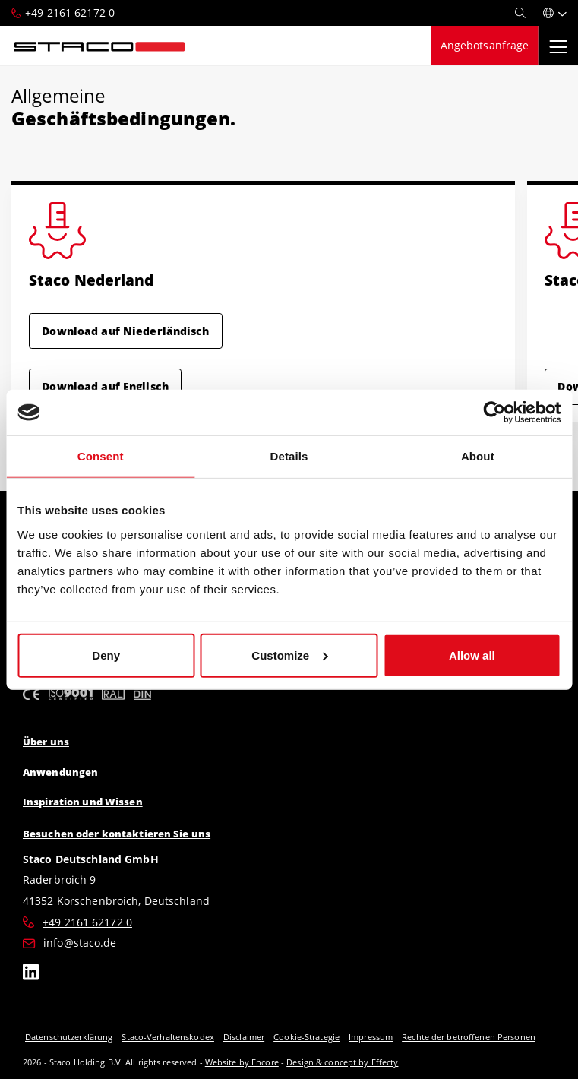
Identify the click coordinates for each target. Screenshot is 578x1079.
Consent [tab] (100, 456)
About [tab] (477, 456)
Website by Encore (242, 1062)
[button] (555, 13)
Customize (289, 654)
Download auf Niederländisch (125, 331)
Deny (106, 654)
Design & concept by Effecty (342, 1062)
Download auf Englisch (105, 386)
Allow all (472, 654)
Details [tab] (289, 456)
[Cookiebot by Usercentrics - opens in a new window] (494, 412)
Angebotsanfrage (485, 45)
